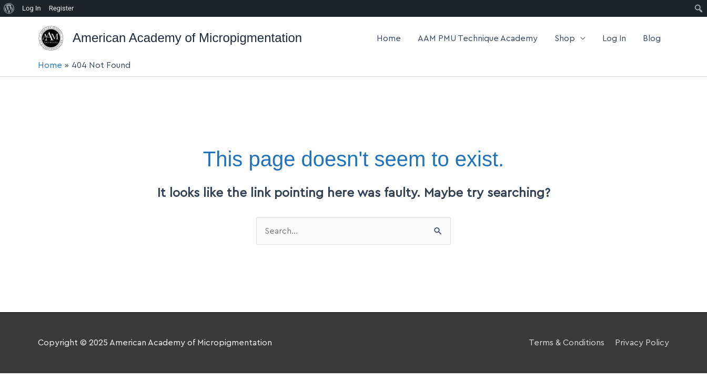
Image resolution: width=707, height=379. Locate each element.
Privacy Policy (642, 342)
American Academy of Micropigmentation (187, 38)
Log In (614, 38)
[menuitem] (9, 8)
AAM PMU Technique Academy (478, 38)
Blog (652, 38)
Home (389, 38)
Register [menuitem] (61, 8)
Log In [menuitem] (31, 8)
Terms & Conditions (566, 342)
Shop (564, 38)
